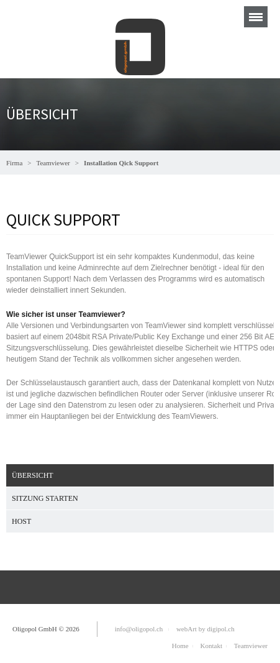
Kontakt (211, 645)
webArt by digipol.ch (205, 629)
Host (21, 521)
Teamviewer (53, 163)
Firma (14, 163)
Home (180, 645)
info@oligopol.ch (139, 629)
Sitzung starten (45, 498)
